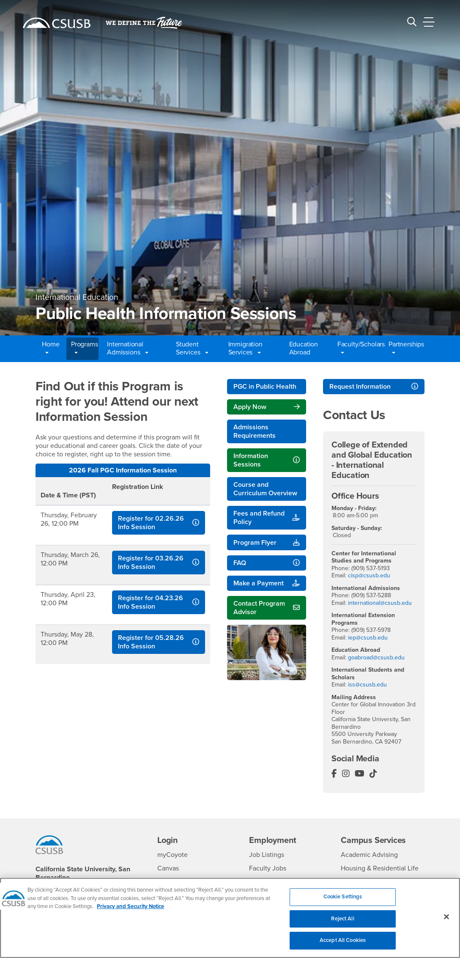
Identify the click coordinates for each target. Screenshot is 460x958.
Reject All (342, 924)
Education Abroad (303, 348)
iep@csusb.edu (368, 637)
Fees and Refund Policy (259, 517)
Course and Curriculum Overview (265, 488)
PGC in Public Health (264, 386)
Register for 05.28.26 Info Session (151, 642)
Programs (84, 348)
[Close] (446, 922)
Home (50, 348)
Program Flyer (255, 542)
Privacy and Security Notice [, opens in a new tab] (130, 912)
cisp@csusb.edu (369, 575)
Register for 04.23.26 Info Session (150, 602)
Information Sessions (250, 460)
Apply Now (249, 407)
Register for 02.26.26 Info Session (151, 522)
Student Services (192, 348)
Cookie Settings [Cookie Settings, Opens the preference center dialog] (342, 902)
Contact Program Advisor (259, 607)
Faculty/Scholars (358, 348)
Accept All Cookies (343, 945)
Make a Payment (258, 583)
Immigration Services (245, 348)
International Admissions (127, 348)
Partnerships (405, 348)
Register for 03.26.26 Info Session (150, 562)
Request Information (360, 386)
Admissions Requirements (254, 431)
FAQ (239, 563)
